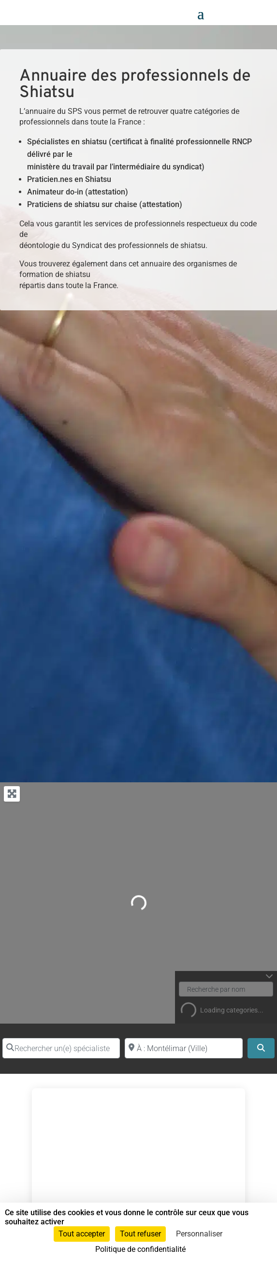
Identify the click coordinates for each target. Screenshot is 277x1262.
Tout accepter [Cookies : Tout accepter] (81, 1233)
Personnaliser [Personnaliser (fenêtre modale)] (199, 1233)
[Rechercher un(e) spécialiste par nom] (61, 1048)
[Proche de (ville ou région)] (183, 1048)
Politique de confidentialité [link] (140, 1249)
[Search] (261, 1048)
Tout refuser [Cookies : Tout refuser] (140, 1233)
